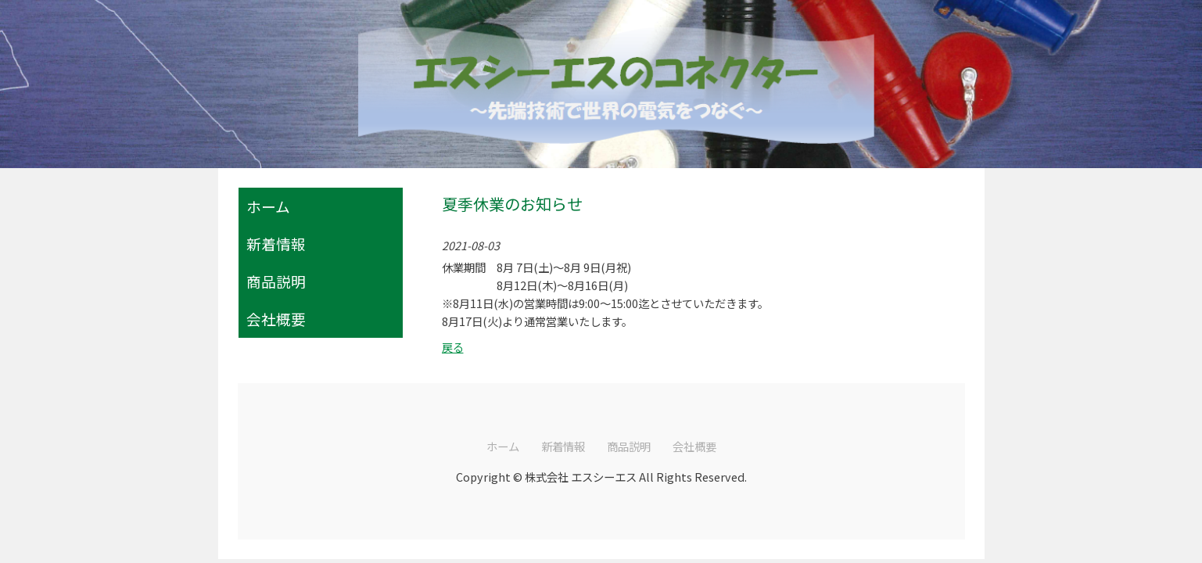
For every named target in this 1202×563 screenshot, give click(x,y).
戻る (453, 347)
